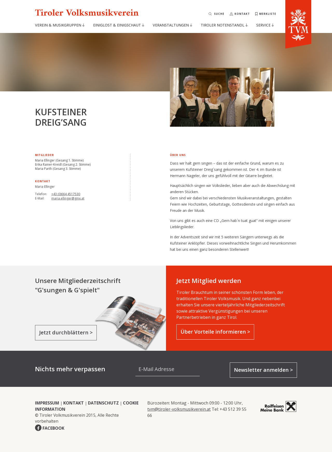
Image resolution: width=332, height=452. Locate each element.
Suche (219, 14)
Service (265, 25)
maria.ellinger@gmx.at (67, 200)
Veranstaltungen (172, 25)
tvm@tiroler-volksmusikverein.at (179, 409)
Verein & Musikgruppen (60, 25)
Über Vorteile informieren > (215, 331)
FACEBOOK (53, 428)
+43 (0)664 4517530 (65, 195)
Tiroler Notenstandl (224, 25)
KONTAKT (73, 403)
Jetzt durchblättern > (66, 332)
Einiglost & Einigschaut (118, 25)
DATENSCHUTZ (103, 403)
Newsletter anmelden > (263, 369)
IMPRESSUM (47, 403)
